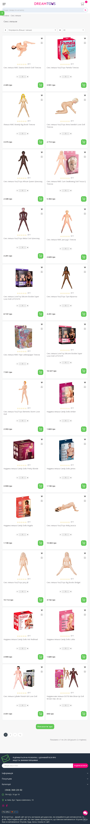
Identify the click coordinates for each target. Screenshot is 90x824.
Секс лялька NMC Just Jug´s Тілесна (61, 239)
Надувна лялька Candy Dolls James (61, 468)
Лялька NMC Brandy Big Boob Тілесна (19, 124)
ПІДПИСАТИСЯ (80, 766)
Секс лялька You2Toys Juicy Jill (16, 582)
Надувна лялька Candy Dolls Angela (18, 525)
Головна (5, 15)
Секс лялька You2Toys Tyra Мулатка (62, 296)
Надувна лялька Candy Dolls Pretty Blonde (21, 468)
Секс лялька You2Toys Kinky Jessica (61, 525)
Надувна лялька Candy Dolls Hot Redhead (21, 639)
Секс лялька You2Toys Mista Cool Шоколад (21, 238)
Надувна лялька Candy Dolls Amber (61, 411)
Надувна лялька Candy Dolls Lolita (61, 639)
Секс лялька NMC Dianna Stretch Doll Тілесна (22, 67)
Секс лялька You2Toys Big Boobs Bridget (63, 582)
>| (20, 734)
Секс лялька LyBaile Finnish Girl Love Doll (20, 696)
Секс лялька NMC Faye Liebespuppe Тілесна (22, 355)
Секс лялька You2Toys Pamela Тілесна (63, 67)
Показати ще (45, 726)
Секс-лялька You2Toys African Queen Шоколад (23, 181)
